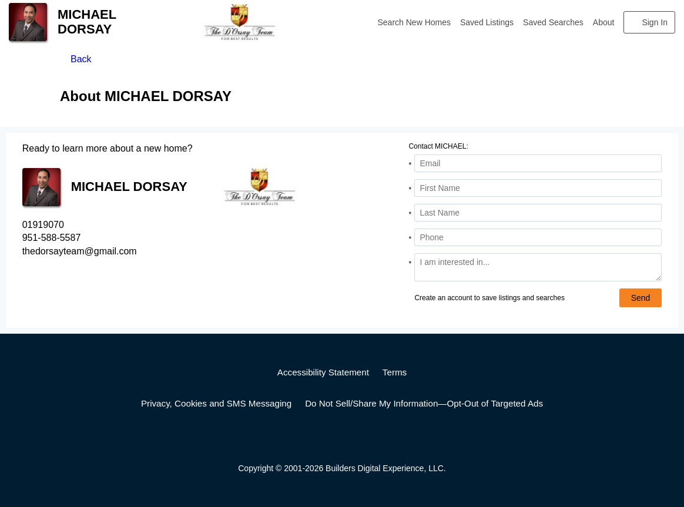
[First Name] (538, 188)
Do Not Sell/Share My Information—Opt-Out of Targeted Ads (424, 403)
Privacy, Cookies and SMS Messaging (216, 403)
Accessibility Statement (323, 372)
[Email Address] (538, 163)
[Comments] (538, 267)
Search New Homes (414, 22)
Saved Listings (487, 22)
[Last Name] (538, 212)
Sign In (655, 22)
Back (81, 59)
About (604, 22)
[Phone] (538, 237)
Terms (395, 372)
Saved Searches (553, 22)
